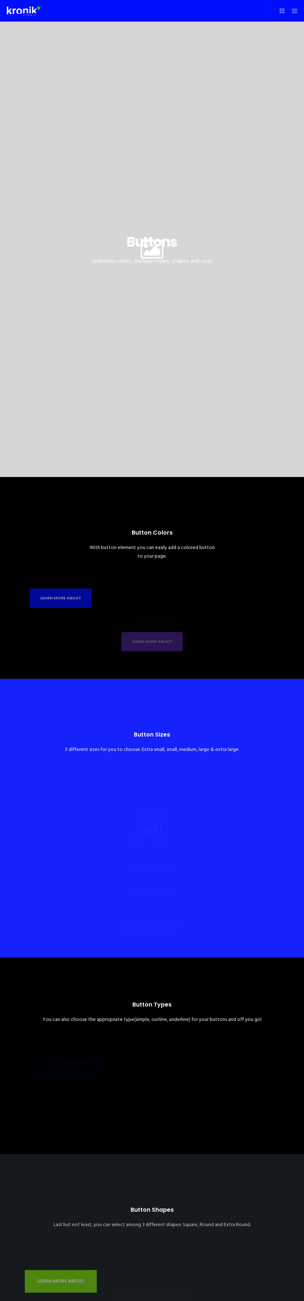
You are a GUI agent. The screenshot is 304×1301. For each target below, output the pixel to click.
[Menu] (292, 11)
